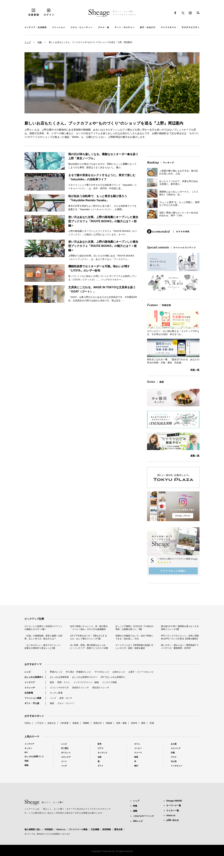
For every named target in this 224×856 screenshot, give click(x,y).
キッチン (28, 748)
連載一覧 (195, 455)
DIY (26, 752)
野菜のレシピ (56, 672)
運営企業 (118, 829)
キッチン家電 (56, 693)
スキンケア (66, 757)
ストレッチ (29, 687)
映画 (136, 757)
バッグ (53, 698)
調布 (143, 723)
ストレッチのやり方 (59, 687)
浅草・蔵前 (121, 723)
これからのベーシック (143, 816)
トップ (27, 42)
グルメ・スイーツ (65, 703)
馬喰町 (86, 723)
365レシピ (138, 821)
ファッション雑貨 (32, 698)
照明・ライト (63, 682)
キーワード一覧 (173, 805)
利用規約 (49, 829)
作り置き (65, 748)
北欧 (100, 757)
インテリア (29, 682)
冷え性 (174, 761)
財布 (100, 744)
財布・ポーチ (65, 698)
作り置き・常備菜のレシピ (78, 672)
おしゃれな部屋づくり (34, 756)
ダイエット (66, 753)
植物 (26, 765)
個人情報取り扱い (32, 829)
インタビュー (176, 766)
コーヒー (138, 748)
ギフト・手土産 (31, 703)
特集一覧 (195, 370)
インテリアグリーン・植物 (86, 682)
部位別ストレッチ (100, 687)
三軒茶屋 (64, 723)
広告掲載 (95, 829)
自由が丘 (51, 723)
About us (60, 829)
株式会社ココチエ (44, 834)
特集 (40, 42)
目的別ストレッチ (80, 687)
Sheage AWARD (174, 801)
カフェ (137, 744)
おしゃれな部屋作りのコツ (84, 677)
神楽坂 (109, 723)
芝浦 (152, 723)
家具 (52, 682)
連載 (135, 811)
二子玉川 (39, 723)
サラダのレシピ (101, 672)
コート (64, 761)
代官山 (27, 723)
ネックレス (102, 753)
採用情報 (106, 829)
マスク (174, 757)
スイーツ (138, 753)
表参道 (75, 723)
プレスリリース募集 (78, 829)
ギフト (100, 766)
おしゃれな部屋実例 (59, 677)
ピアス (100, 748)
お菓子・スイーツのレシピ (141, 672)
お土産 (174, 744)
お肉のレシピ (119, 672)
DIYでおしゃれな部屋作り (113, 677)
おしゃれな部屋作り (33, 677)
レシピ (27, 672)
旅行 (136, 766)
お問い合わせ (172, 820)
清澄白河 (97, 723)
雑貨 (52, 703)
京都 (173, 753)
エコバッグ (175, 748)
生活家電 (28, 693)
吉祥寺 (134, 723)
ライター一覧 (172, 810)
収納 (26, 761)
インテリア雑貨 (109, 682)
